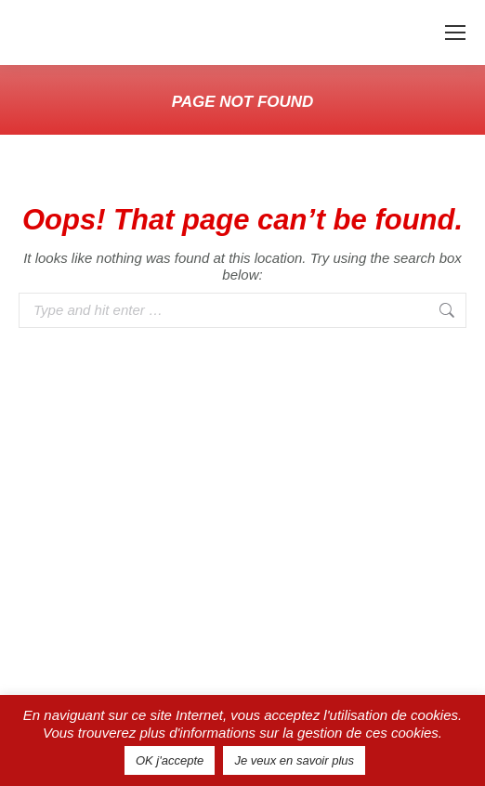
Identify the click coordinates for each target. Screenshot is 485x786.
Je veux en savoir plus (294, 760)
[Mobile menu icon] (455, 32)
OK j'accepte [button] (169, 760)
